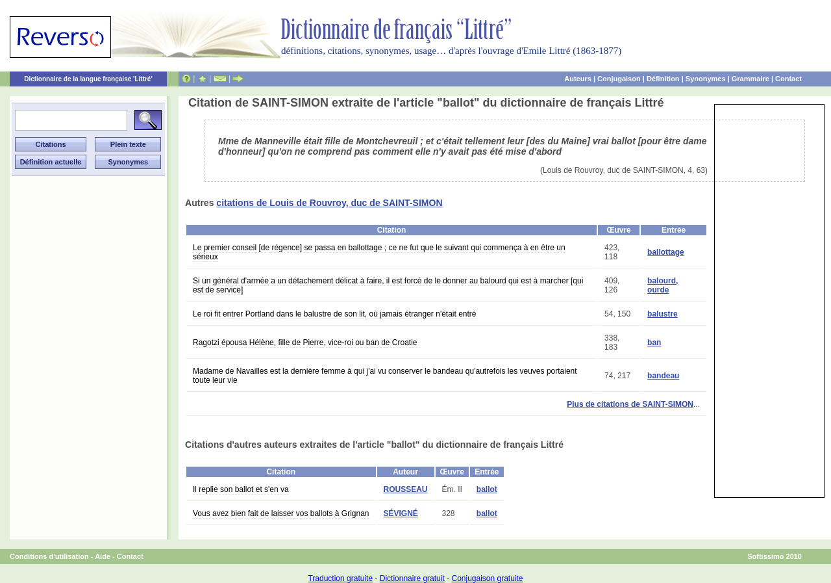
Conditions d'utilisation (49, 556)
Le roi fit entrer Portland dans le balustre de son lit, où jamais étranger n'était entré (335, 313)
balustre (662, 313)
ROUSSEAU (406, 489)
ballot (487, 489)
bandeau (663, 375)
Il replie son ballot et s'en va (241, 489)
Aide (102, 556)
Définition (663, 79)
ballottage (665, 252)
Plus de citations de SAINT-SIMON (630, 404)
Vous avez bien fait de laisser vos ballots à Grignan (281, 513)
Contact (788, 79)
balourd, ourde (662, 285)
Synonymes (706, 79)
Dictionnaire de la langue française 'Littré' (88, 79)
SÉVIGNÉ (401, 513)
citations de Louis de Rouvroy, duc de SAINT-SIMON (329, 203)
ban (654, 342)
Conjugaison (619, 79)
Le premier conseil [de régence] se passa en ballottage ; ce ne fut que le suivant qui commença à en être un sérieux (379, 252)
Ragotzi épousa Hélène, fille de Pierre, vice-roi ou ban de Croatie (305, 342)
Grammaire (750, 79)
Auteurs (577, 79)
